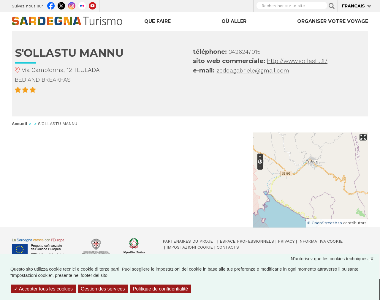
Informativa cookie (320, 241)
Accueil (19, 123)
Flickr (82, 5)
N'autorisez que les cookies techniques (335, 258)
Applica (332, 6)
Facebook (51, 5)
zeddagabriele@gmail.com (252, 70)
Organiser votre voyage (332, 21)
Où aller (233, 21)
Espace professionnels (247, 241)
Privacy (286, 241)
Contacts (228, 247)
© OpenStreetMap (324, 223)
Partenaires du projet (189, 241)
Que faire (157, 21)
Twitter (61, 5)
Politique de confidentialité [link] (160, 288)
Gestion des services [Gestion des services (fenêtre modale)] (103, 288)
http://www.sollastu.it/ (297, 60)
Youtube (92, 5)
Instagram (71, 5)
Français (353, 6)
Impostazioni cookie (190, 247)
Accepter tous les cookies (43, 288)
